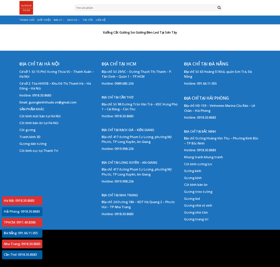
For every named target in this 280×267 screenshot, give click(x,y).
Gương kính (193, 178)
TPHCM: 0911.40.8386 (20, 222)
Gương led (192, 199)
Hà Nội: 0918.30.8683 (19, 200)
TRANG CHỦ (26, 20)
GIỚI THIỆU (44, 20)
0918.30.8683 (41, 95)
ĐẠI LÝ (59, 20)
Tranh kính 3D (29, 137)
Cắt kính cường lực (198, 164)
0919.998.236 (124, 149)
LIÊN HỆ (100, 20)
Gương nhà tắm (196, 212)
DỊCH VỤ (73, 20)
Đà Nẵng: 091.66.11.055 (21, 233)
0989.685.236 (124, 83)
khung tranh (213, 157)
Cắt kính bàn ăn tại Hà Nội (38, 123)
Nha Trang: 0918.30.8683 (22, 244)
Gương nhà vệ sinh (198, 205)
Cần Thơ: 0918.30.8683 (20, 254)
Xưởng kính (192, 171)
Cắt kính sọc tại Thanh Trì (38, 151)
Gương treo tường (198, 192)
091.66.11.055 (207, 83)
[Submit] (219, 7)
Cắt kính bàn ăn (195, 185)
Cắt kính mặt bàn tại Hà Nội (40, 116)
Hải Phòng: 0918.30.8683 (22, 211)
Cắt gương (27, 130)
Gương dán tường (32, 144)
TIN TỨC (88, 20)
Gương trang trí (196, 219)
